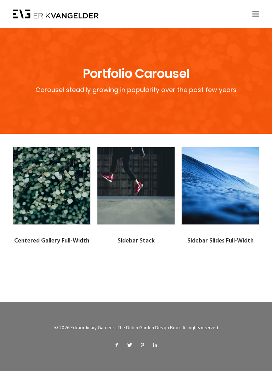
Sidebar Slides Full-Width (222, 241)
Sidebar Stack (136, 241)
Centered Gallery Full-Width (51, 241)
